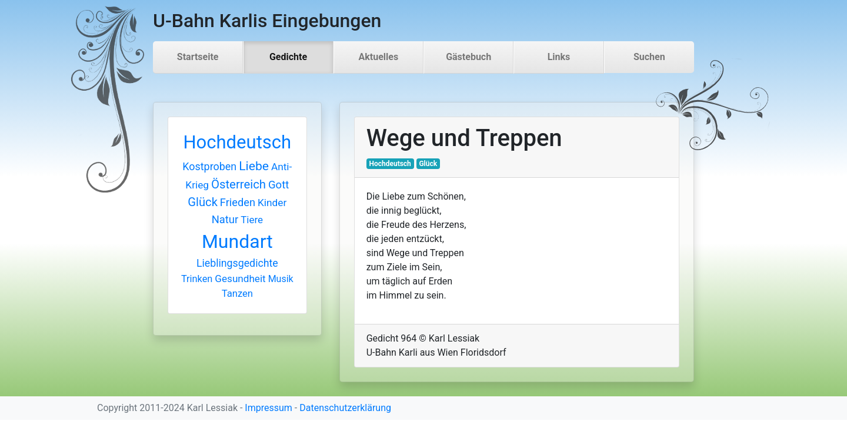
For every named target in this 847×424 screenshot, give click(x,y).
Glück (203, 202)
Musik (281, 278)
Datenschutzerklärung (345, 407)
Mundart (237, 241)
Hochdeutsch (237, 142)
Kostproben (209, 166)
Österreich (238, 184)
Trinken (196, 278)
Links (559, 56)
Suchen (649, 56)
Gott (278, 184)
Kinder (272, 202)
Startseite (198, 56)
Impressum (268, 407)
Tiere (252, 220)
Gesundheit (240, 278)
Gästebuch (468, 56)
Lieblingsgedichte (237, 263)
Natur (225, 219)
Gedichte (288, 56)
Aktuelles (379, 56)
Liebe (254, 165)
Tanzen (237, 293)
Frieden (237, 202)
